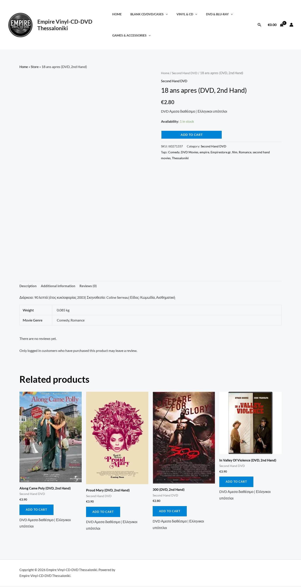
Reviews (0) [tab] (90, 286)
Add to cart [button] (37, 510)
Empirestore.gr (221, 152)
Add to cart (192, 134)
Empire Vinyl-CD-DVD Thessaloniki (64, 24)
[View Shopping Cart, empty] (275, 25)
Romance (245, 152)
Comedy (174, 152)
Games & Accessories (134, 35)
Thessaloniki (180, 158)
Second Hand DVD (185, 73)
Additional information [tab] (59, 286)
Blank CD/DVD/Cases (149, 14)
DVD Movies (189, 152)
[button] (259, 25)
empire (204, 152)
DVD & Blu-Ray (214, 14)
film (234, 152)
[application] (166, 14)
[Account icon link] (291, 25)
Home (120, 14)
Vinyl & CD (185, 14)
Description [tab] (28, 286)
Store (35, 67)
